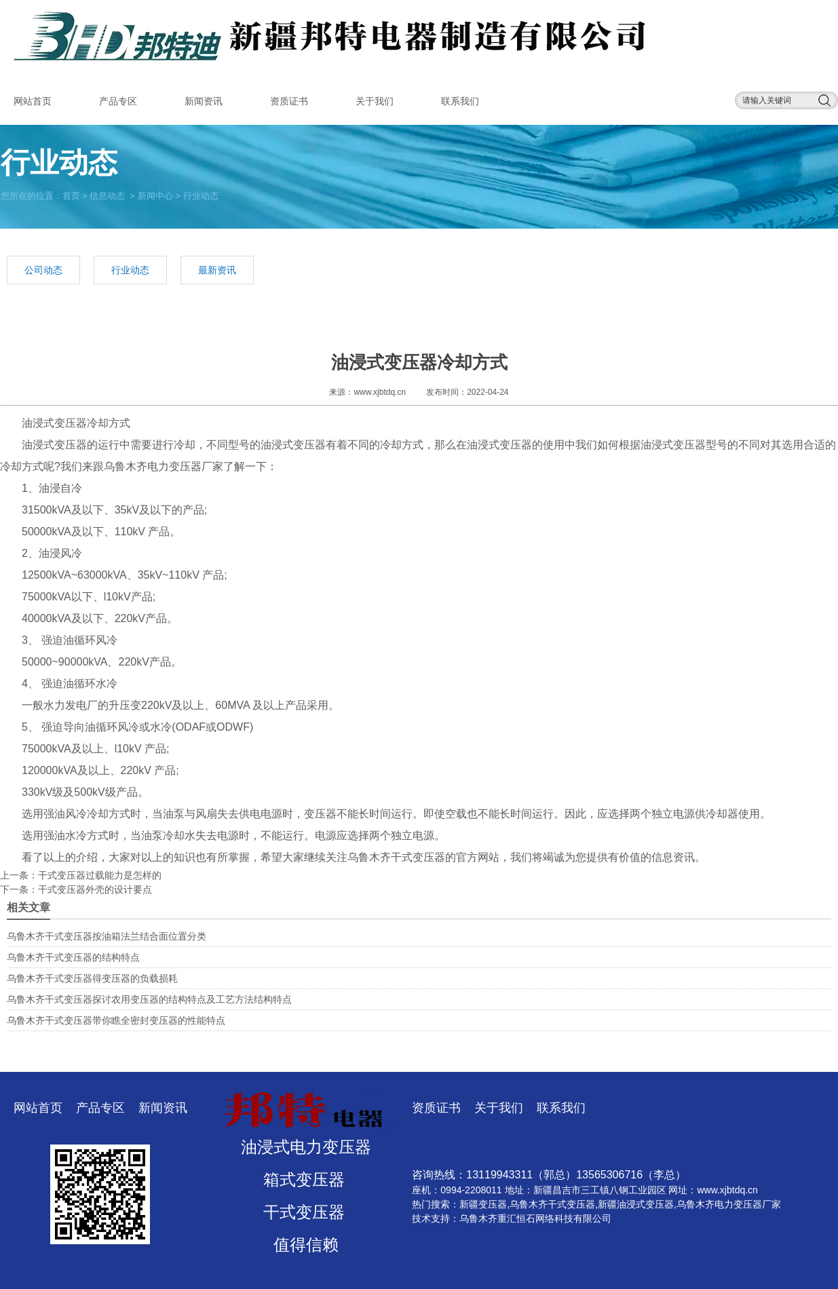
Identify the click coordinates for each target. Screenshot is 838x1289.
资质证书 (289, 101)
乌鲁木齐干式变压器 (396, 857)
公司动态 (43, 270)
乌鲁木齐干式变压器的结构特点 (73, 957)
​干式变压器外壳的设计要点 (95, 889)
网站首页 (33, 101)
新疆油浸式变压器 (636, 1204)
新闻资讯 (204, 101)
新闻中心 (155, 195)
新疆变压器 (483, 1204)
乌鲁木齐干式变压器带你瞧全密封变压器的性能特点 (116, 1020)
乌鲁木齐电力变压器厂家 (163, 466)
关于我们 (375, 101)
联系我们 (460, 101)
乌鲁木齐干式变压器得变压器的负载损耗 (92, 978)
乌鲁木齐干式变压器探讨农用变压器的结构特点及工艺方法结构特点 (149, 999)
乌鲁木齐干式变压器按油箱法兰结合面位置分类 (106, 936)
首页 (71, 195)
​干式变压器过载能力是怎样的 (99, 875)
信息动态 (107, 195)
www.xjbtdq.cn (380, 392)
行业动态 (130, 270)
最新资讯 (217, 270)
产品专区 (118, 101)
